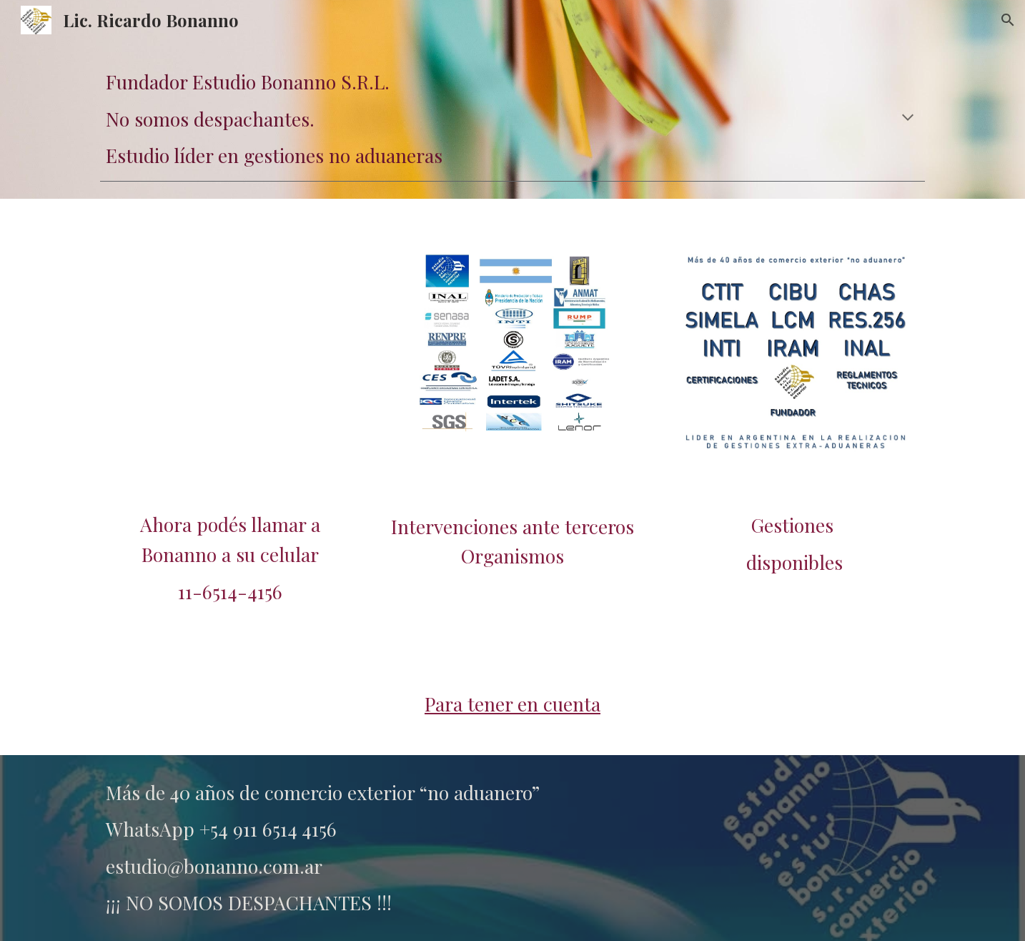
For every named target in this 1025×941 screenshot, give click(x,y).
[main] (512, 119)
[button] (1008, 20)
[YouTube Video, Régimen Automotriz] (230, 348)
